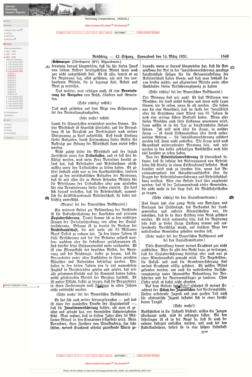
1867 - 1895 (10, 51)
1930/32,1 (11, 73)
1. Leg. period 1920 (14, 62)
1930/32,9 (11, 92)
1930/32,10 (12, 94)
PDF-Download (121, 25)
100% (140, 32)
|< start (60, 32)
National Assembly (14, 59)
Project (8, 124)
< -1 (80, 32)
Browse (8, 44)
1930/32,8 (11, 89)
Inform (7, 120)
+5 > (93, 32)
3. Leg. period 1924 (14, 66)
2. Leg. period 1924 (14, 64)
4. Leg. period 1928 (14, 69)
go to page (120, 32)
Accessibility (10, 133)
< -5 (74, 32)
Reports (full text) (14, 30)
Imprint (8, 127)
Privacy (8, 130)
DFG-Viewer (106, 25)
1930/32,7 (11, 87)
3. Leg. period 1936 (14, 106)
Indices (8, 33)
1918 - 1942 (10, 57)
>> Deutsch (8, 138)
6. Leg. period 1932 (14, 96)
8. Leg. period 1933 (14, 101)
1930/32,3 (11, 78)
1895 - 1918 (10, 54)
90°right (155, 32)
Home (7, 21)
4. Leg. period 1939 (14, 108)
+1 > (87, 32)
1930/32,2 (11, 76)
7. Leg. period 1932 (14, 99)
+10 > (100, 32)
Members (10, 39)
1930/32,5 (11, 83)
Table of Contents (92, 25)
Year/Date (9, 36)
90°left (147, 32)
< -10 (68, 32)
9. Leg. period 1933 (14, 103)
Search (8, 25)
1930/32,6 (11, 85)
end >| (108, 32)
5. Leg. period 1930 (14, 71)
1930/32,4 (11, 80)
